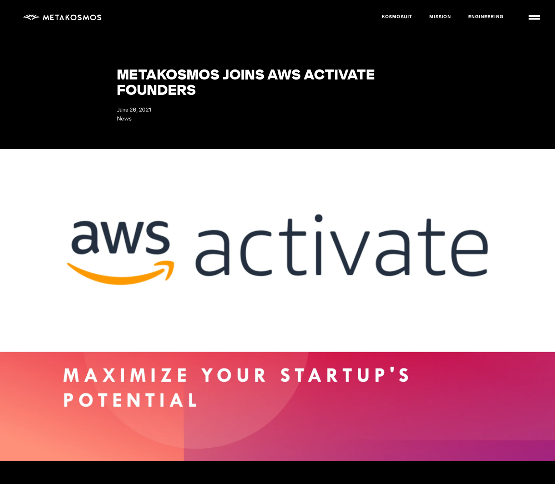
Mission (440, 17)
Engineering (486, 17)
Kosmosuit (397, 17)
